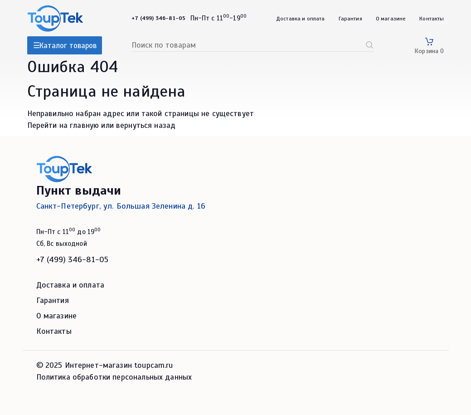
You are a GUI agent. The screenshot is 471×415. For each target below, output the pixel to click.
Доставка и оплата (300, 18)
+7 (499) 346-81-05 (72, 259)
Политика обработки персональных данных (114, 377)
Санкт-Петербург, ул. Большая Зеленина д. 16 (120, 206)
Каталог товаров (68, 45)
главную (84, 125)
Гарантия (350, 18)
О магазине (391, 18)
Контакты (431, 18)
